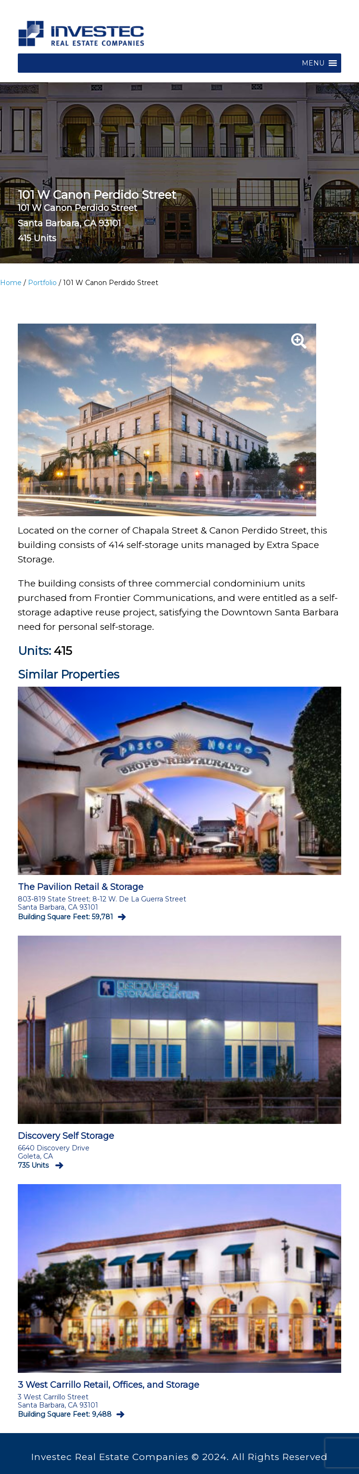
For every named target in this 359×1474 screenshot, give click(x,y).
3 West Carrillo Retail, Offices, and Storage (108, 1385)
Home (11, 282)
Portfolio (42, 282)
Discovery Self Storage (66, 1136)
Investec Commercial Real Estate (81, 35)
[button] (313, 63)
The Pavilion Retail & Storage (80, 887)
